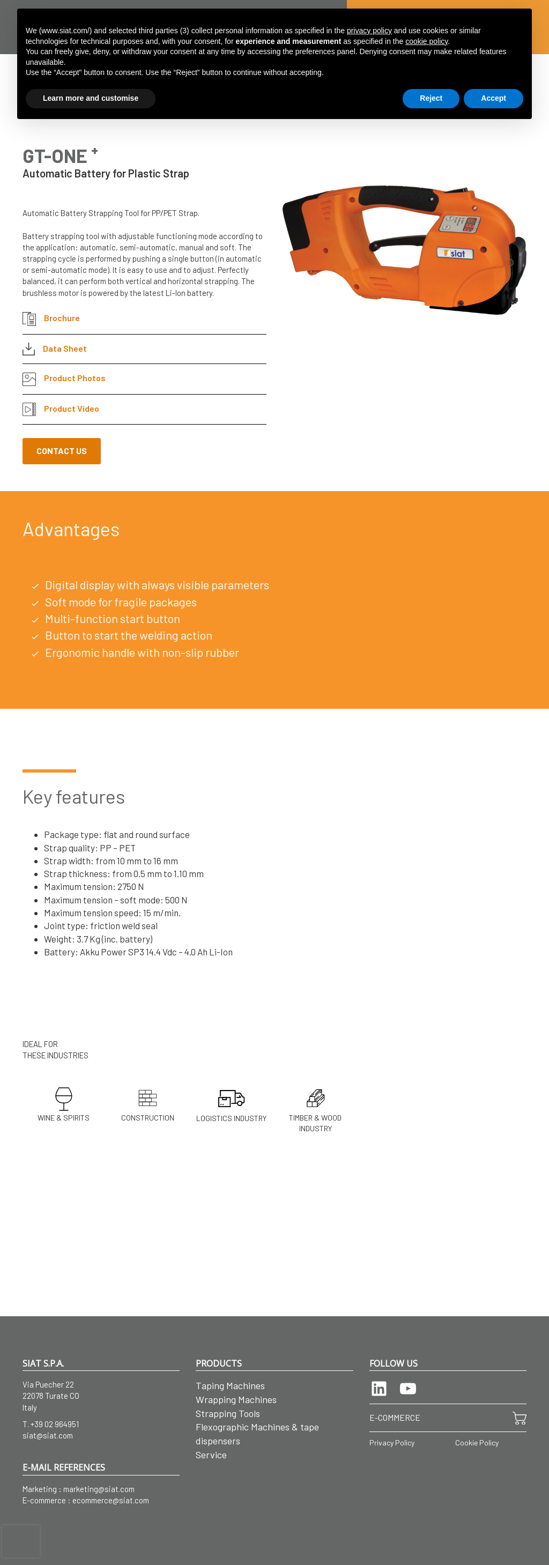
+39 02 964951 (55, 1424)
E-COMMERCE (394, 1417)
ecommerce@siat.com (110, 1500)
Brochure (51, 319)
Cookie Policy (477, 1442)
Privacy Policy (391, 1442)
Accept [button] (493, 98)
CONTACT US (61, 451)
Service (211, 1454)
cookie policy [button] (426, 41)
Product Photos (64, 379)
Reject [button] (431, 98)
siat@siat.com (48, 1435)
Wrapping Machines (236, 1399)
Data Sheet (55, 349)
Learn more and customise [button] (90, 98)
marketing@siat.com (99, 1489)
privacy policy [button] (369, 30)
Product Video (61, 409)
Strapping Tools (228, 1413)
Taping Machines (230, 1385)
